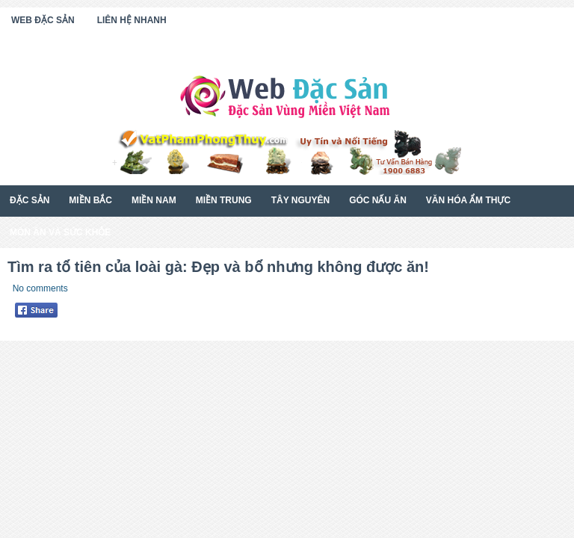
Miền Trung (224, 200)
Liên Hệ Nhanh (132, 20)
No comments (40, 288)
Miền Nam (154, 200)
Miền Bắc (90, 200)
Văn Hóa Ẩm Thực (468, 200)
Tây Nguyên (300, 200)
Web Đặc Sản (43, 20)
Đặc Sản (29, 200)
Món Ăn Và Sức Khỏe (60, 232)
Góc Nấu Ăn (378, 200)
